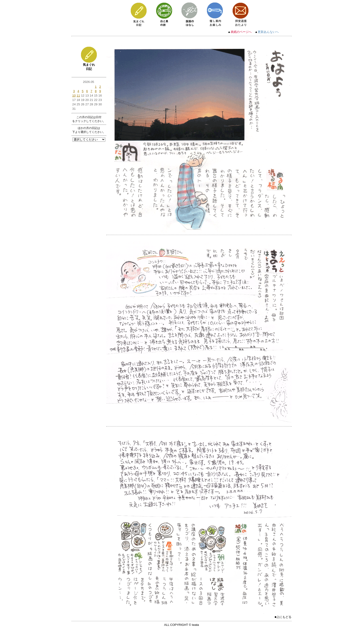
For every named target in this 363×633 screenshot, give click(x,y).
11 (78, 95)
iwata (195, 625)
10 (74, 95)
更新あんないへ (268, 32)
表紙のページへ (241, 32)
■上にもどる (283, 617)
